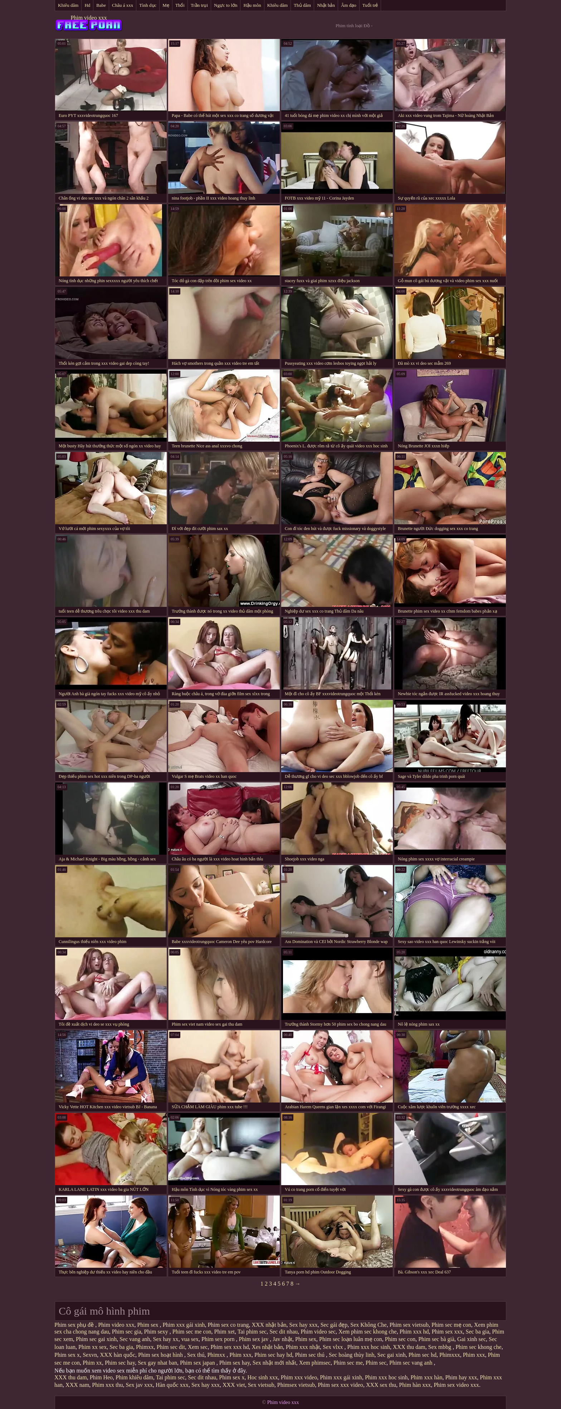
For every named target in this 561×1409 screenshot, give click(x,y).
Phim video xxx (88, 18)
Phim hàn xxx (415, 1385)
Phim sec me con (191, 1332)
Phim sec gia (126, 1332)
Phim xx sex (92, 1347)
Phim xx (92, 1363)
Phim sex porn (218, 1339)
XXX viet (234, 1385)
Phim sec (376, 1363)
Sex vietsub (261, 1385)
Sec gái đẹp (334, 1325)
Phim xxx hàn (426, 1377)
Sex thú (195, 1355)
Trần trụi (199, 5)
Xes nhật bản (267, 1347)
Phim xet (224, 1332)
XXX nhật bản (269, 1325)
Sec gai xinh (391, 1355)
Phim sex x (67, 1355)
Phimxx (145, 1347)
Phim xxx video (299, 1377)
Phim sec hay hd (273, 1355)
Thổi (180, 5)
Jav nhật (282, 1339)
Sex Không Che (368, 1325)
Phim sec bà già (436, 1339)
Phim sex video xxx (456, 1385)
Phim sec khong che (478, 1347)
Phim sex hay (234, 1363)
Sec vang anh (134, 1339)
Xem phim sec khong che (367, 1332)
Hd (87, 5)
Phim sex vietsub (409, 1325)
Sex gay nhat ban (157, 1363)
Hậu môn (252, 5)
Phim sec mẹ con (451, 1325)
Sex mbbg (440, 1347)
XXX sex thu (381, 1385)
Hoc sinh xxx (262, 1377)
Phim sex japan (198, 1363)
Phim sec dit (171, 1347)
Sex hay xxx (303, 1325)
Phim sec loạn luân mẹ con (350, 1339)
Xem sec (198, 1347)
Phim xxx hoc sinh (368, 1347)
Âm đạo (348, 5)
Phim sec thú (310, 1355)
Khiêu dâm (68, 5)
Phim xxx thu (107, 1385)
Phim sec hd (422, 1355)
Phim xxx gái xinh (184, 1325)
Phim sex (148, 1325)
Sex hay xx (166, 1339)
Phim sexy (157, 1332)
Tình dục (147, 5)
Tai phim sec (252, 1332)
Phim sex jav (254, 1339)
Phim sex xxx (447, 1332)
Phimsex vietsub (296, 1385)
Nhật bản (326, 5)
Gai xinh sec (471, 1339)
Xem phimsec (315, 1363)
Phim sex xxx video (340, 1385)
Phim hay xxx (461, 1377)
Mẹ (165, 5)
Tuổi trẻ (370, 5)
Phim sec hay (120, 1363)
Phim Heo (101, 1377)
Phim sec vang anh (411, 1363)
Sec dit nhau (283, 1332)
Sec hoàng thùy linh (352, 1355)
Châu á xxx (122, 5)
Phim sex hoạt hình (161, 1355)
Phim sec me (348, 1363)
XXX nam (77, 1385)
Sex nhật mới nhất (274, 1363)
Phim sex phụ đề (74, 1325)
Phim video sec (318, 1332)
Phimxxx (449, 1355)
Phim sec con (400, 1339)
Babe (101, 5)
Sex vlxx (333, 1347)
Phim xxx (240, 1355)
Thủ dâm (302, 5)
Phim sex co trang (228, 1325)
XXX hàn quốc (117, 1355)
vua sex (190, 1339)
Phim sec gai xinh (96, 1339)
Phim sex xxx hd (229, 1347)
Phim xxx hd (414, 1332)
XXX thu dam (409, 1347)
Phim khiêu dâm (134, 1377)
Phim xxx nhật (303, 1347)
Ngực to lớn (225, 5)
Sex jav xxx (139, 1385)
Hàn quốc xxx (172, 1385)
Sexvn (90, 1355)
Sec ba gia (477, 1332)
